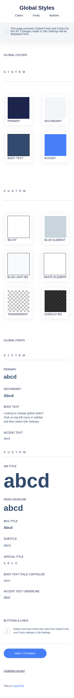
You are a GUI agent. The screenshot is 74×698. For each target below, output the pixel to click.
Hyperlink (18, 686)
